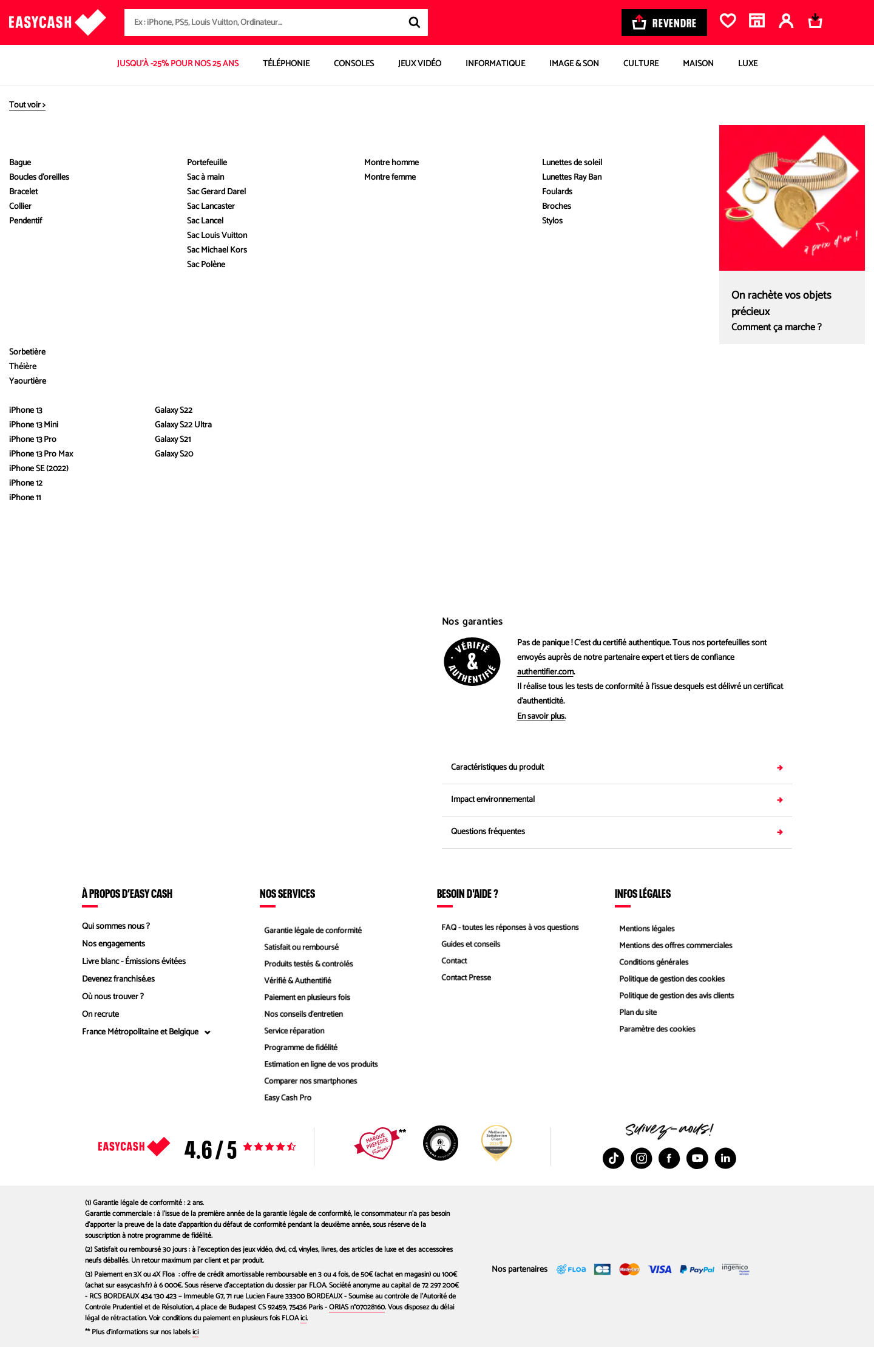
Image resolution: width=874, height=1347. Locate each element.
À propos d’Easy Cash (127, 893)
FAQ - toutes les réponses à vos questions (509, 927)
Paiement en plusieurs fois (305, 997)
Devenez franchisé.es (118, 979)
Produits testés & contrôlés (306, 962)
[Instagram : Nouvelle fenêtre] (641, 1158)
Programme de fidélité (298, 1050)
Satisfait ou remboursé (299, 944)
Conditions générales (651, 962)
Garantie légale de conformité (311, 927)
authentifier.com (545, 672)
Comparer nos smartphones (308, 1085)
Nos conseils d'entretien (301, 1015)
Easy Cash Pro (285, 1103)
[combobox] (276, 22)
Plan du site (634, 1015)
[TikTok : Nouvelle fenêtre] (614, 1158)
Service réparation (291, 1032)
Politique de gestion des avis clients (675, 997)
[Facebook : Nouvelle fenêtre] (669, 1158)
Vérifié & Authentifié (295, 979)
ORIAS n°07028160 (357, 1307)
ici (303, 1318)
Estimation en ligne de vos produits (319, 1067)
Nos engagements (113, 944)
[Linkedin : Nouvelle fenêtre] (725, 1158)
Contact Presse (463, 979)
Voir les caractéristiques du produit (257, 401)
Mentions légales (644, 927)
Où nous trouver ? (113, 997)
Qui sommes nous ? (116, 927)
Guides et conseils (468, 944)
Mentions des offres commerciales (674, 944)
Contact (450, 962)
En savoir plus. (541, 717)
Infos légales (643, 893)
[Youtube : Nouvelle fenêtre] (697, 1158)
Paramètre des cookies (655, 1032)
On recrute (100, 1015)
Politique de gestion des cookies (670, 979)
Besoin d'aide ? (467, 893)
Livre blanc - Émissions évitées (134, 962)
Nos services (287, 893)
